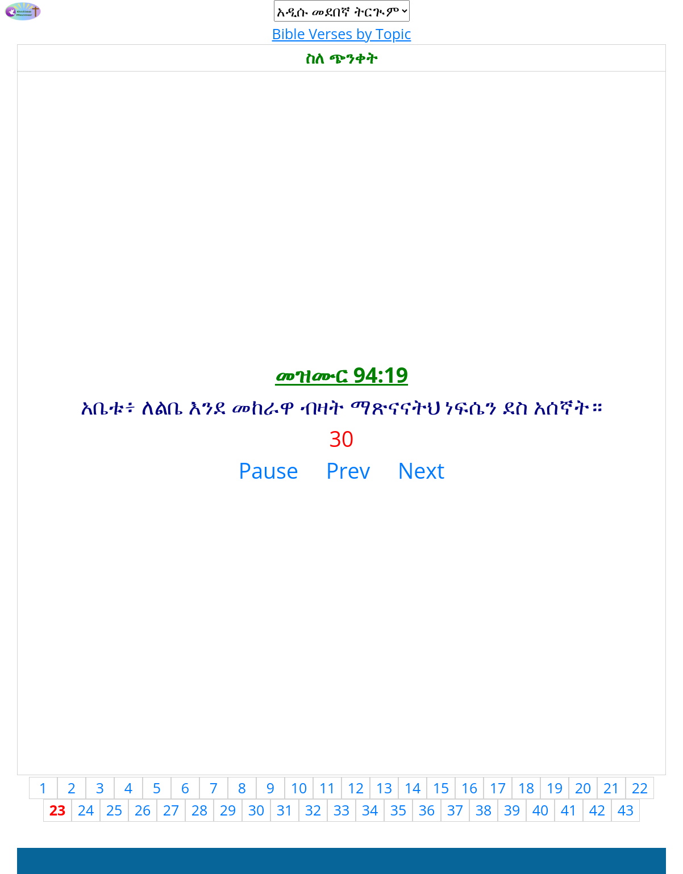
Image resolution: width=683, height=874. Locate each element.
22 (640, 787)
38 (484, 809)
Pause (268, 470)
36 (427, 809)
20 (583, 787)
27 (171, 809)
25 (114, 809)
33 (342, 809)
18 (526, 787)
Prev (348, 470)
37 (455, 809)
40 (540, 809)
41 (569, 809)
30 (256, 809)
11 (327, 787)
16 (469, 787)
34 (370, 809)
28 (199, 809)
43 (626, 809)
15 (441, 787)
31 (285, 809)
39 (512, 809)
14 (413, 787)
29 (228, 809)
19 (555, 787)
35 (398, 809)
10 (299, 787)
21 (611, 787)
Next (421, 470)
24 (86, 809)
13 (384, 787)
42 (597, 809)
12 (356, 787)
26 (143, 809)
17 (498, 787)
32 (313, 809)
